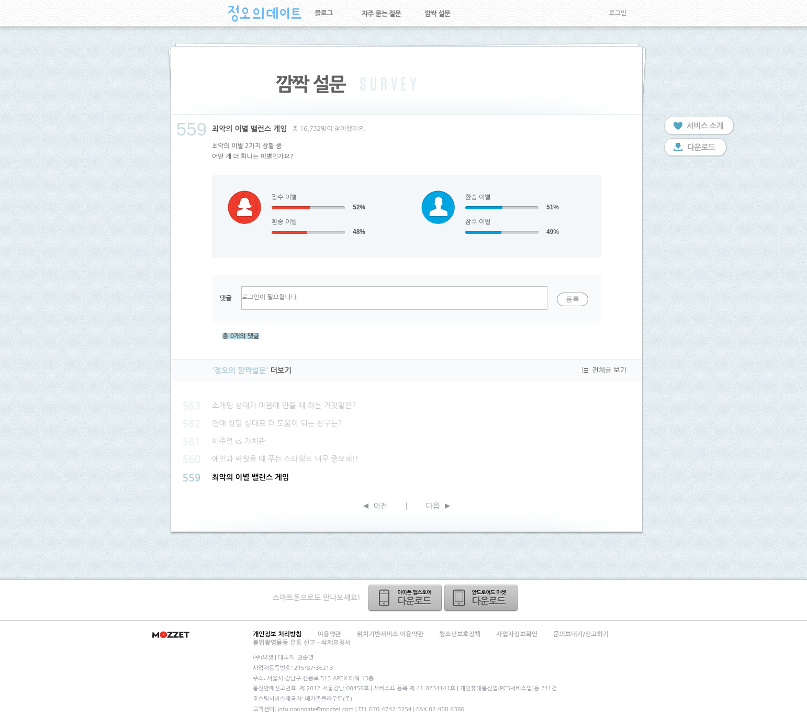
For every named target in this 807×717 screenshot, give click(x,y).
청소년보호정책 (459, 634)
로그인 (617, 13)
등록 (572, 299)
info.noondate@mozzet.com (316, 709)
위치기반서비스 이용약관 (390, 634)
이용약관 (329, 634)
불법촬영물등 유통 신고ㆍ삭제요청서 (302, 643)
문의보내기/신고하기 (581, 634)
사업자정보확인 (516, 634)
